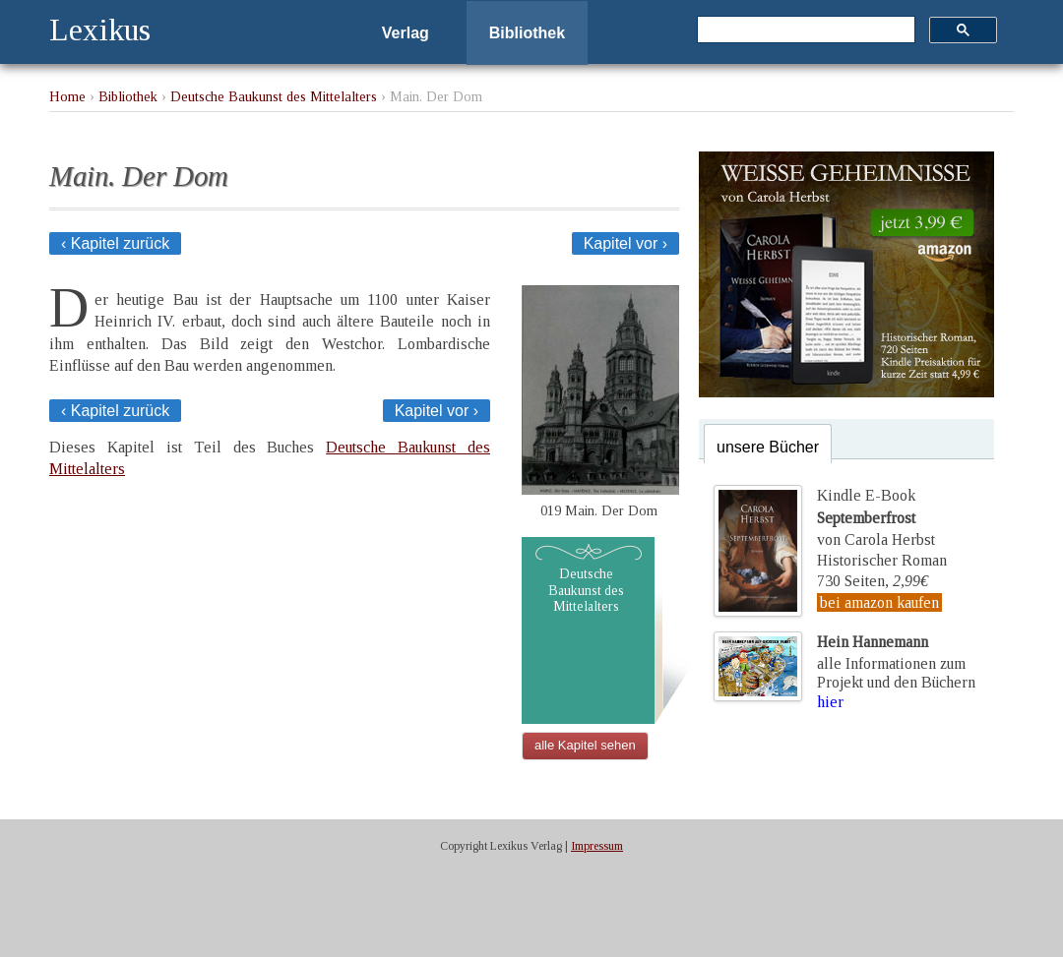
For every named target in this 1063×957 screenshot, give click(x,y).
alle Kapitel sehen (585, 745)
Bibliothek (527, 33)
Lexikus (100, 29)
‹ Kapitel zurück (115, 243)
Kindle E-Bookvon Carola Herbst (876, 517)
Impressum (597, 846)
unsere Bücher (768, 447)
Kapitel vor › (625, 243)
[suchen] (804, 30)
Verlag (405, 33)
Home (67, 96)
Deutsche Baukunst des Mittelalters (273, 96)
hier (830, 701)
